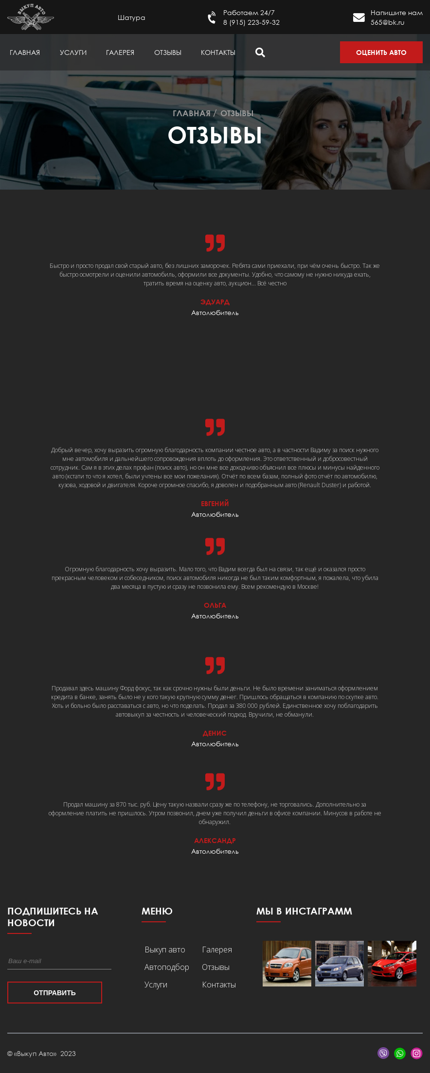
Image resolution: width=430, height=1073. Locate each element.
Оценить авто (381, 52)
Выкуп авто (164, 949)
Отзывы (167, 52)
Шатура (131, 17)
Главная (25, 52)
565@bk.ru (388, 22)
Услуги (73, 52)
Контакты (218, 52)
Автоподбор (166, 967)
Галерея (120, 52)
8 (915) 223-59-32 (251, 22)
